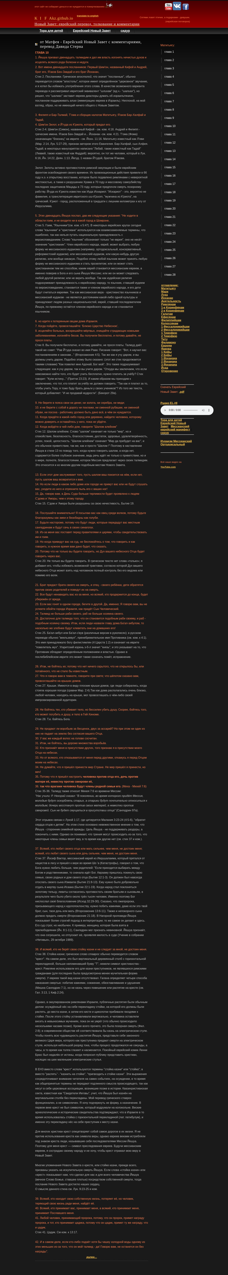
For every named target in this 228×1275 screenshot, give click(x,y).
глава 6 (169, 93)
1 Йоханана (169, 358)
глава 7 (169, 101)
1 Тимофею (169, 332)
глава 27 (170, 266)
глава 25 (170, 249)
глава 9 (169, 117)
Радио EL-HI (169, 403)
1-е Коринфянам (172, 307)
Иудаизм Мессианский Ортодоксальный (176, 443)
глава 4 (169, 76)
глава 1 (169, 51)
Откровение (169, 371)
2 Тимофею (169, 336)
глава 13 (170, 150)
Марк (164, 291)
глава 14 (170, 159)
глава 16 (170, 175)
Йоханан (167, 297)
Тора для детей (51, 30)
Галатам (167, 313)
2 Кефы (166, 355)
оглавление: (169, 285)
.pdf (181, 391)
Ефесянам (168, 317)
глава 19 (170, 200)
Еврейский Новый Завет (92, 30)
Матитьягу (168, 288)
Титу (164, 339)
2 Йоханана (169, 361)
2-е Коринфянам (172, 310)
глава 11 (170, 134)
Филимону (168, 342)
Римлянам (168, 304)
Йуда (164, 367)
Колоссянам (169, 323)
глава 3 (169, 68)
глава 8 (169, 109)
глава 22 (170, 225)
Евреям (166, 345)
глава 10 (170, 126)
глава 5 (169, 84)
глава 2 (169, 60)
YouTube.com (168, 467)
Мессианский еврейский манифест (175, 428)
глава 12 (170, 142)
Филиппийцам (171, 320)
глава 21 (170, 216)
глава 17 (170, 183)
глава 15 (170, 167)
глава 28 (170, 274)
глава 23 (170, 233)
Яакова (166, 348)
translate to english (88, 15)
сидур (125, 30)
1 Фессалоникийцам (175, 326)
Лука (164, 294)
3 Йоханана (169, 364)
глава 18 (170, 192)
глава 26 (170, 258)
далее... (91, 1257)
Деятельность (171, 301)
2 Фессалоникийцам (175, 329)
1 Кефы (166, 351)
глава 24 (170, 241)
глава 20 (170, 208)
